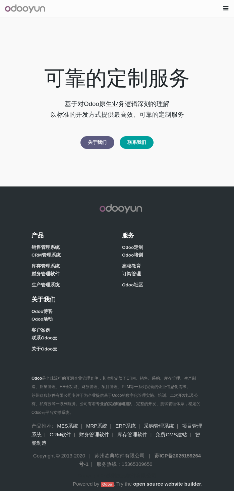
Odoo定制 (132, 247)
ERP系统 (125, 426)
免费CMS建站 (171, 434)
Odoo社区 (132, 284)
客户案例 (41, 330)
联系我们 (136, 142)
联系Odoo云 (44, 337)
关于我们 (97, 142)
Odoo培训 (132, 255)
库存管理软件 (132, 434)
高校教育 (131, 266)
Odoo (107, 484)
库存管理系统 (46, 266)
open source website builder (167, 484)
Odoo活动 (42, 319)
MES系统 (67, 426)
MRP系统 (96, 426)
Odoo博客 (42, 311)
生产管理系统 (46, 284)
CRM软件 (60, 434)
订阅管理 (131, 273)
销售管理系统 (46, 247)
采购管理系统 (159, 426)
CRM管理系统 (46, 255)
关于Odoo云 (44, 348)
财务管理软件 (46, 273)
